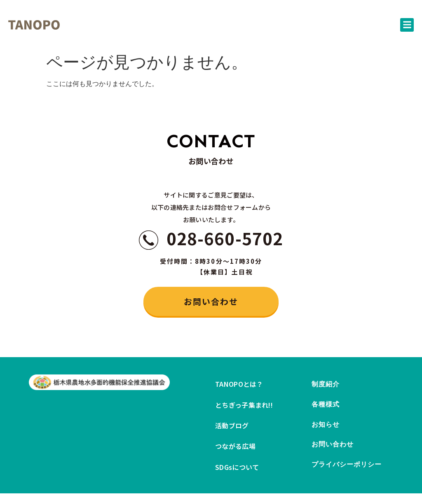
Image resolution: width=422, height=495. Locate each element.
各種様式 (326, 405)
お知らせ (326, 426)
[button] (407, 25)
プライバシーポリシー (347, 467)
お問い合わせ (333, 447)
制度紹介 (326, 385)
